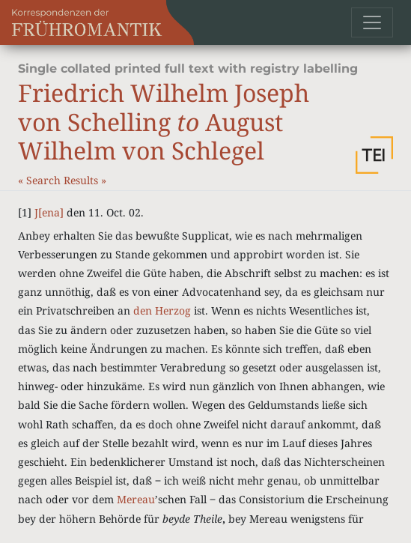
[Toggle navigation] (372, 22)
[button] (374, 155)
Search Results (63, 180)
